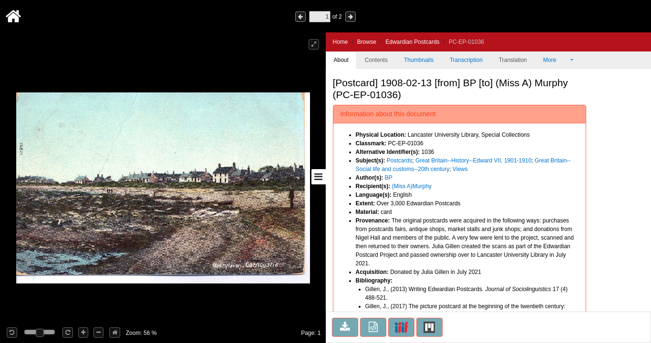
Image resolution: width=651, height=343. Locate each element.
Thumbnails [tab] (419, 60)
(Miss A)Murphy (412, 186)
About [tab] (341, 60)
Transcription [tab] (466, 60)
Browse (366, 42)
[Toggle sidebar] (318, 176)
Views (460, 169)
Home (340, 42)
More (556, 60)
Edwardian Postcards (412, 42)
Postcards (399, 160)
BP (389, 177)
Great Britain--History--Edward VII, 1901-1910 (473, 160)
